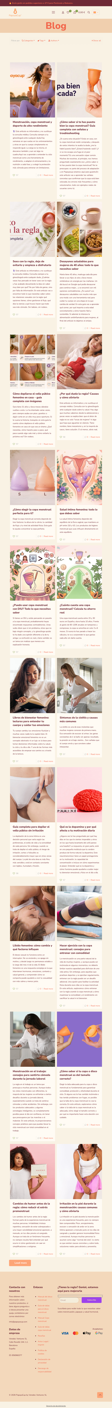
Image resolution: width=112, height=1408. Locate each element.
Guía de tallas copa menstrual (44, 1328)
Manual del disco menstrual (45, 1298)
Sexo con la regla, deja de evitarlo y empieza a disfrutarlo (32, 263)
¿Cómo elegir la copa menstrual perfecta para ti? (32, 511)
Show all (96, 40)
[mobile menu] (53, 12)
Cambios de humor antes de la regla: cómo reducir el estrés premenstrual (31, 1207)
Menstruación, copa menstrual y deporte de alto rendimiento (32, 124)
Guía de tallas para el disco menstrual (44, 1309)
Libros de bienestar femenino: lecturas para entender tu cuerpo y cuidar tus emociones (31, 721)
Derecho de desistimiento (56, 1406)
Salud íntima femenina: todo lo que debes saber (78, 511)
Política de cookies (42, 1352)
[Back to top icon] (100, 1395)
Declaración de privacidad (44, 1361)
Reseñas (41, 1336)
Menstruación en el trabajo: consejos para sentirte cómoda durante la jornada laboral (31, 1075)
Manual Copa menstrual (43, 1320)
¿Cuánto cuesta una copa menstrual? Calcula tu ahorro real (78, 608)
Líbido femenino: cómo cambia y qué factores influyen (32, 947)
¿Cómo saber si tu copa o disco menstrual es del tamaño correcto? (78, 1075)
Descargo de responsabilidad (44, 1370)
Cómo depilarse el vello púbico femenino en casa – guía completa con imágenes (31, 397)
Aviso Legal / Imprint (43, 1343)
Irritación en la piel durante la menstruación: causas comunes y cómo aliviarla (78, 1207)
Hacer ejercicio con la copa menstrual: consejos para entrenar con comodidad (76, 949)
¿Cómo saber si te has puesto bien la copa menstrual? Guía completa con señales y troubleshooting (77, 127)
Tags (41, 40)
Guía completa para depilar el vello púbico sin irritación (31, 828)
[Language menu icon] (96, 12)
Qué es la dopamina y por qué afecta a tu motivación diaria (78, 828)
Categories (28, 40)
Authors (53, 40)
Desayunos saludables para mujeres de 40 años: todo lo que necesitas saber (79, 265)
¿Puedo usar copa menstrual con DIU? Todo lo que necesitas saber (32, 608)
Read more (48, 175)
